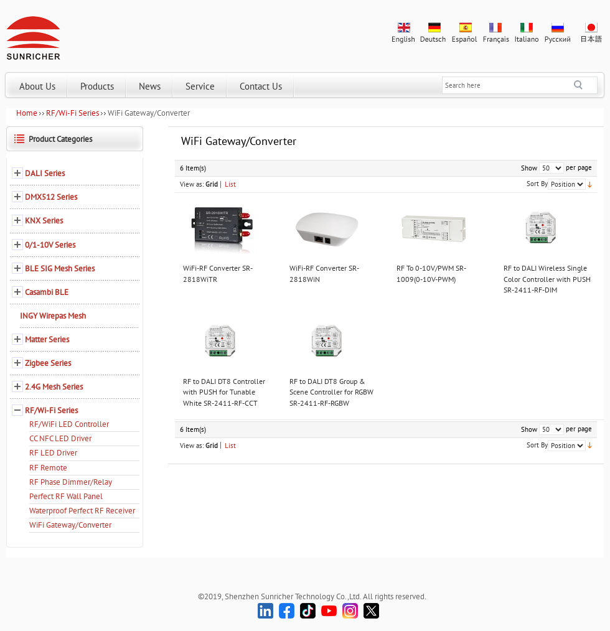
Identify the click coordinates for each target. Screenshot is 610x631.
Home (26, 113)
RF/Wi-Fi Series (72, 113)
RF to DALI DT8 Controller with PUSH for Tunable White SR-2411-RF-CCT (224, 392)
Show (529, 168)
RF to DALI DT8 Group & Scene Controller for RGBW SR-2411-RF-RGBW (331, 392)
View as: (192, 184)
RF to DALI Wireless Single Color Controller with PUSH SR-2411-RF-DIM (547, 278)
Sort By (537, 183)
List (230, 184)
